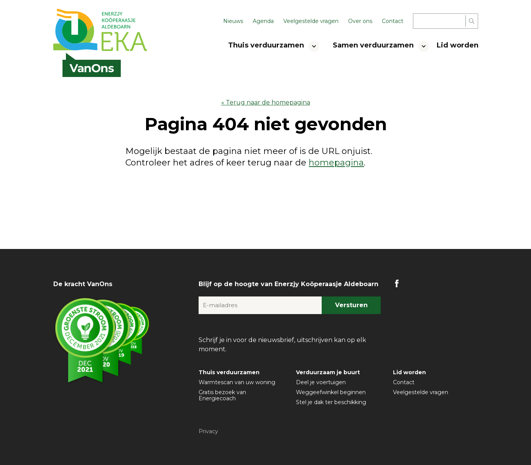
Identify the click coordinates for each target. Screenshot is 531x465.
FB (397, 283)
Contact (392, 21)
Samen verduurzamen (373, 45)
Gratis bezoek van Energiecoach (222, 395)
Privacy (208, 431)
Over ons (360, 21)
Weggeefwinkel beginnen (331, 392)
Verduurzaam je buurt (328, 372)
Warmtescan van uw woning (237, 382)
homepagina (336, 162)
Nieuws (233, 21)
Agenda (263, 21)
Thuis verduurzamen (266, 45)
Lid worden (457, 45)
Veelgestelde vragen (311, 21)
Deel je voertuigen (321, 382)
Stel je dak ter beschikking (331, 402)
